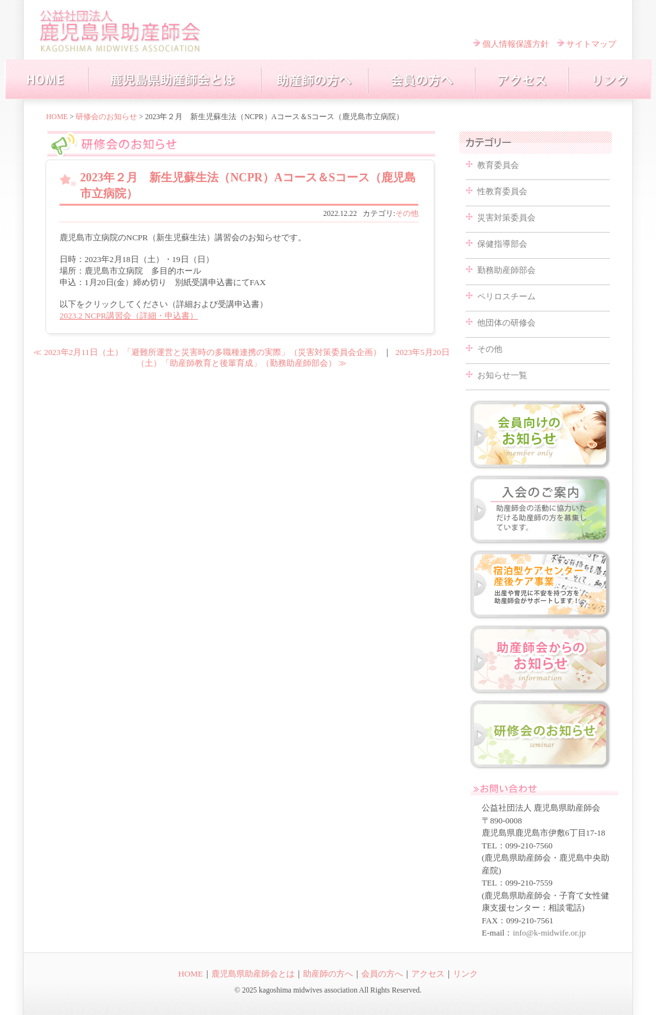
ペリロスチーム (506, 296)
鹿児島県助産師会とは (253, 973)
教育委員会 (498, 165)
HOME (57, 116)
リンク (465, 973)
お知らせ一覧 (502, 375)
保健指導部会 (502, 244)
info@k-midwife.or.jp (549, 932)
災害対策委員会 (506, 217)
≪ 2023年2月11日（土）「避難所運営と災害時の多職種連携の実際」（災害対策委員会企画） (207, 352)
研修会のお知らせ (106, 116)
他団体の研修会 (506, 322)
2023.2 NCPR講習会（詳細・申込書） (129, 315)
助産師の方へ (328, 973)
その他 (406, 214)
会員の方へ (382, 973)
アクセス (428, 973)
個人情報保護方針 (515, 44)
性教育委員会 (502, 191)
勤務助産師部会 (506, 270)
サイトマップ (591, 44)
